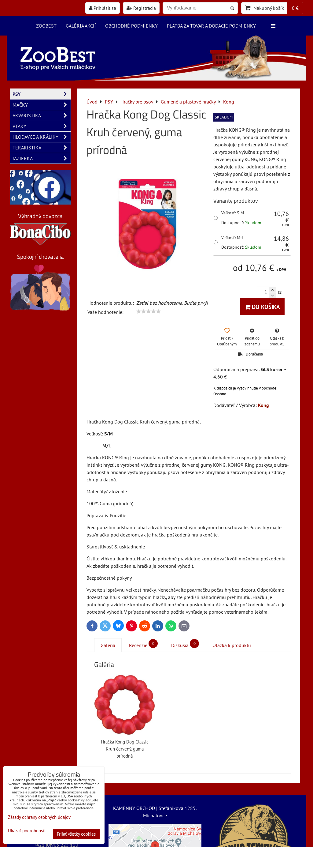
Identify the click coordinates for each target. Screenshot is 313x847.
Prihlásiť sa (102, 8)
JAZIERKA (42, 158)
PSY (42, 94)
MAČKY (42, 105)
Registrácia (141, 8)
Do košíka (262, 307)
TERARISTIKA (42, 147)
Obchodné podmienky (131, 26)
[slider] (148, 311)
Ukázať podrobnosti (27, 831)
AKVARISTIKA (42, 115)
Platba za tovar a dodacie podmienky (211, 26)
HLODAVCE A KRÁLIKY (42, 137)
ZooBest (46, 26)
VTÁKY (42, 126)
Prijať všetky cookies (76, 834)
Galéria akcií (81, 26)
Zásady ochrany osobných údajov (39, 817)
